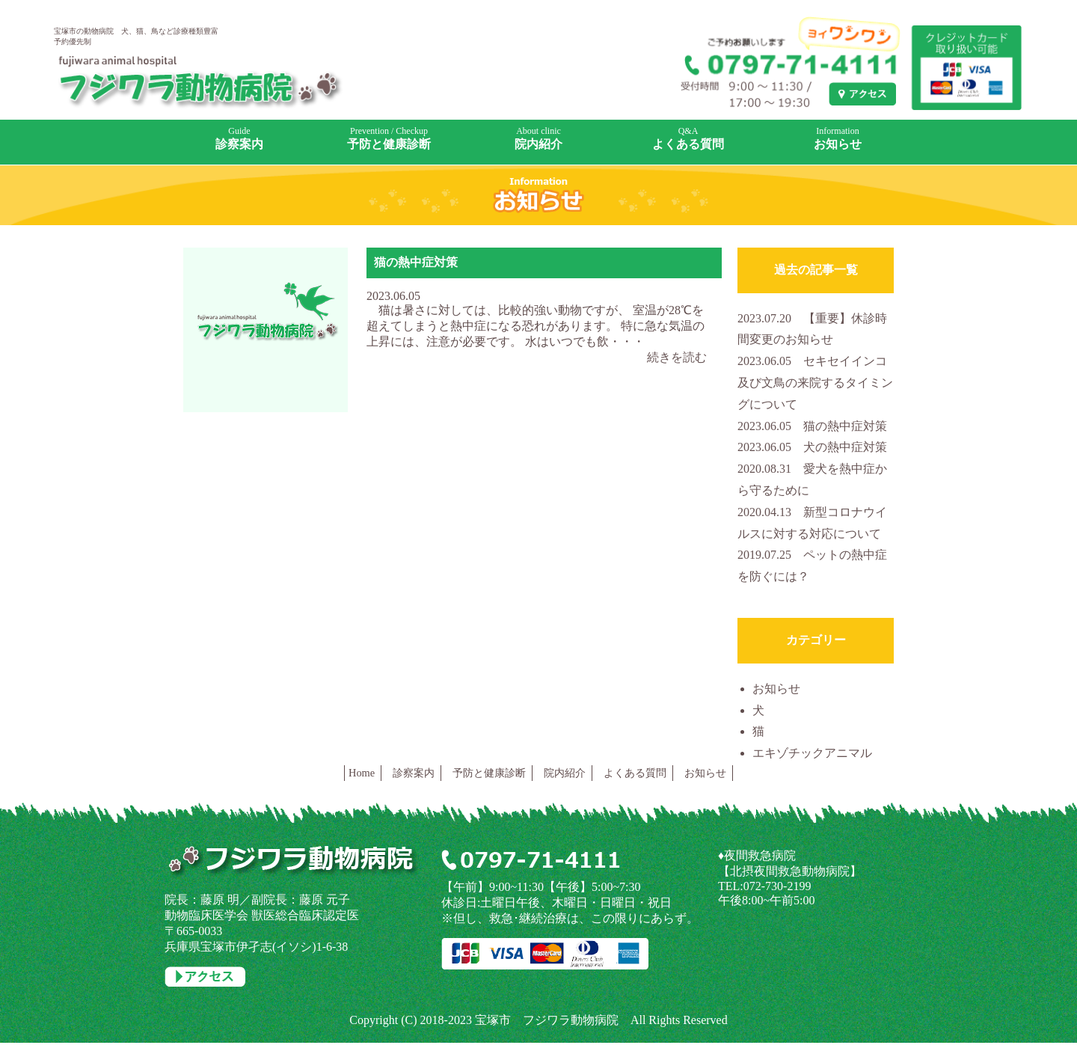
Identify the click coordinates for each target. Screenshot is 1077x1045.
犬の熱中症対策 (812, 447)
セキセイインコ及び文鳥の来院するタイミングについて (815, 383)
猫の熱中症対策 (416, 262)
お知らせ (776, 688)
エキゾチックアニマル (812, 753)
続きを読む (677, 357)
